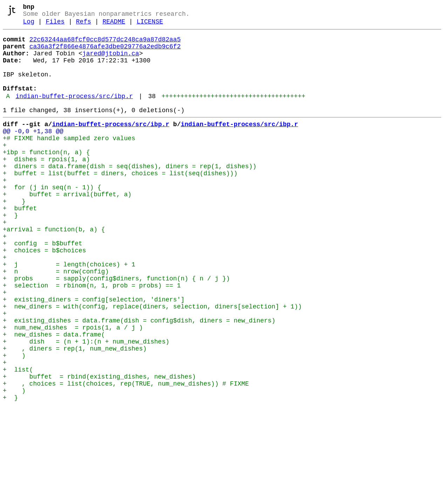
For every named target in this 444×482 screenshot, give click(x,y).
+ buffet (20, 244)
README (113, 25)
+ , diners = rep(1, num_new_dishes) (74, 412)
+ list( (18, 438)
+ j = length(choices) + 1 (69, 311)
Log (28, 25)
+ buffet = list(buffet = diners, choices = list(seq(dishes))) (120, 202)
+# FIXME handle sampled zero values (69, 160)
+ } (14, 236)
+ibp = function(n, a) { (46, 177)
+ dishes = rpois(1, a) (46, 185)
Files (55, 25)
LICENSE (150, 25)
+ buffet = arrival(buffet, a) (67, 227)
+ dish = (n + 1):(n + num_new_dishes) (86, 404)
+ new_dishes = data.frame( (54, 396)
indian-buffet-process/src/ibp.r (74, 112)
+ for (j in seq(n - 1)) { (52, 219)
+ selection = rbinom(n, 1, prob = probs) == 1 (92, 337)
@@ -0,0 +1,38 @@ (33, 152)
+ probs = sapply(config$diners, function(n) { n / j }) (116, 328)
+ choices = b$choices (44, 295)
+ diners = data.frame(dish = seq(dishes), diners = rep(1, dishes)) (130, 194)
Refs (83, 25)
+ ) (14, 421)
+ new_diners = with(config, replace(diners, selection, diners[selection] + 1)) (152, 362)
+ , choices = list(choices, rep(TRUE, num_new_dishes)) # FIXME (126, 454)
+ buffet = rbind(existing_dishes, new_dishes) (99, 446)
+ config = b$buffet (42, 286)
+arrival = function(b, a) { (54, 269)
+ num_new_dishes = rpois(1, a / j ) (73, 387)
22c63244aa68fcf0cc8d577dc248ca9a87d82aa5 (105, 44)
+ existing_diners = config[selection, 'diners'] (93, 353)
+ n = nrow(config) (56, 320)
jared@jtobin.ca (110, 61)
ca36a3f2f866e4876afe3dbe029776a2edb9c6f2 (105, 53)
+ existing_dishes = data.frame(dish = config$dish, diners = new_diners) (139, 379)
